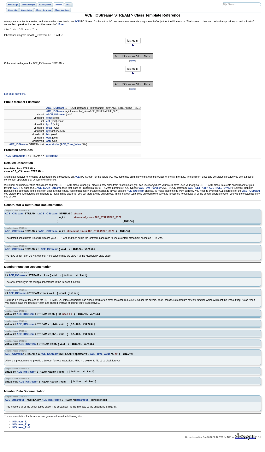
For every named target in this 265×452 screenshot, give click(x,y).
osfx (48, 141)
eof (48, 121)
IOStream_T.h (20, 429)
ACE (77, 21)
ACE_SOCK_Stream (48, 188)
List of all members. (15, 94)
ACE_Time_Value (71, 144)
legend (132, 61)
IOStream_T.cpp (21, 432)
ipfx (48, 131)
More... (61, 24)
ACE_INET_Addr (197, 188)
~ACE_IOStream (55, 115)
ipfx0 (49, 125)
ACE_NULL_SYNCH (220, 188)
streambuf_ (53, 156)
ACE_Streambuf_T (17, 156)
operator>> (52, 144)
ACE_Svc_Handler (150, 188)
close (49, 118)
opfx (48, 138)
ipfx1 (49, 128)
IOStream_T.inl (21, 435)
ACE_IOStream (55, 108)
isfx (48, 135)
